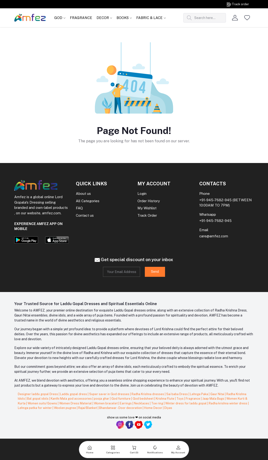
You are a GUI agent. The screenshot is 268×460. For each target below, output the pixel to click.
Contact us (85, 215)
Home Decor (153, 408)
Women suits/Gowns (43, 403)
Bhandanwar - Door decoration (121, 408)
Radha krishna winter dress (228, 403)
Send (155, 271)
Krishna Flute (165, 398)
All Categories (87, 201)
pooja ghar (102, 398)
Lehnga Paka (199, 394)
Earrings (126, 403)
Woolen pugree (65, 408)
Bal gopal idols (38, 398)
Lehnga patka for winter (35, 408)
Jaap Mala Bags (213, 398)
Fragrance (193, 398)
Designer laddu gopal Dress (38, 394)
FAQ (79, 208)
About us (83, 194)
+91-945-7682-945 (215, 200)
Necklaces (142, 403)
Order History (148, 201)
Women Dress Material (76, 403)
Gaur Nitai (217, 394)
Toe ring (157, 403)
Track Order (147, 215)
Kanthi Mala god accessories (72, 398)
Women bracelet (106, 403)
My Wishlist (146, 208)
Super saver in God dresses (109, 394)
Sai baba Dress (177, 394)
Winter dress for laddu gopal (186, 403)
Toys (180, 398)
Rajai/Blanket (88, 408)
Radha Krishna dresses (148, 394)
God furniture (121, 398)
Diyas (168, 408)
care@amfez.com (213, 236)
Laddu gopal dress (74, 394)
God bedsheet (143, 398)
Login (141, 194)
